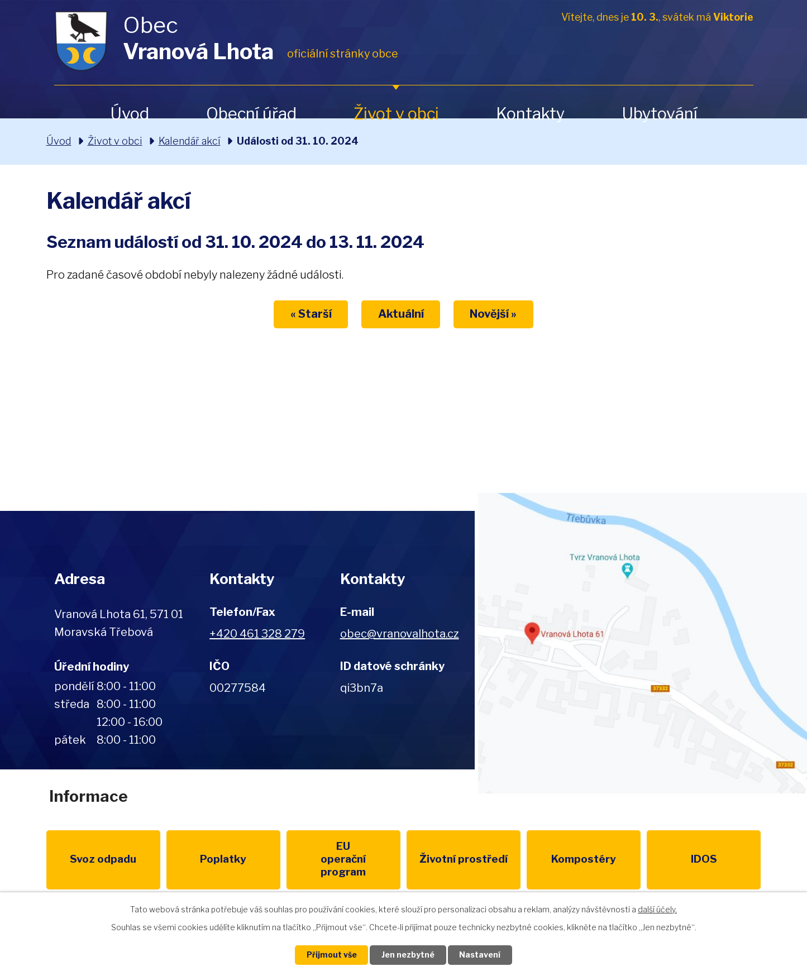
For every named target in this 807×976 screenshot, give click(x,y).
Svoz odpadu (95, 859)
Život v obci (396, 113)
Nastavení (480, 955)
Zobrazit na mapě (641, 643)
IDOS (609, 859)
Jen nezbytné (407, 955)
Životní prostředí (403, 866)
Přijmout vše (331, 955)
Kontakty (530, 113)
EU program (300, 859)
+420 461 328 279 (257, 633)
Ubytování (660, 113)
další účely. (657, 909)
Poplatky (198, 859)
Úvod (129, 113)
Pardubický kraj (712, 859)
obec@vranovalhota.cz (399, 633)
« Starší (310, 314)
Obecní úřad (251, 113)
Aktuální (401, 314)
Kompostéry (506, 859)
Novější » (494, 314)
